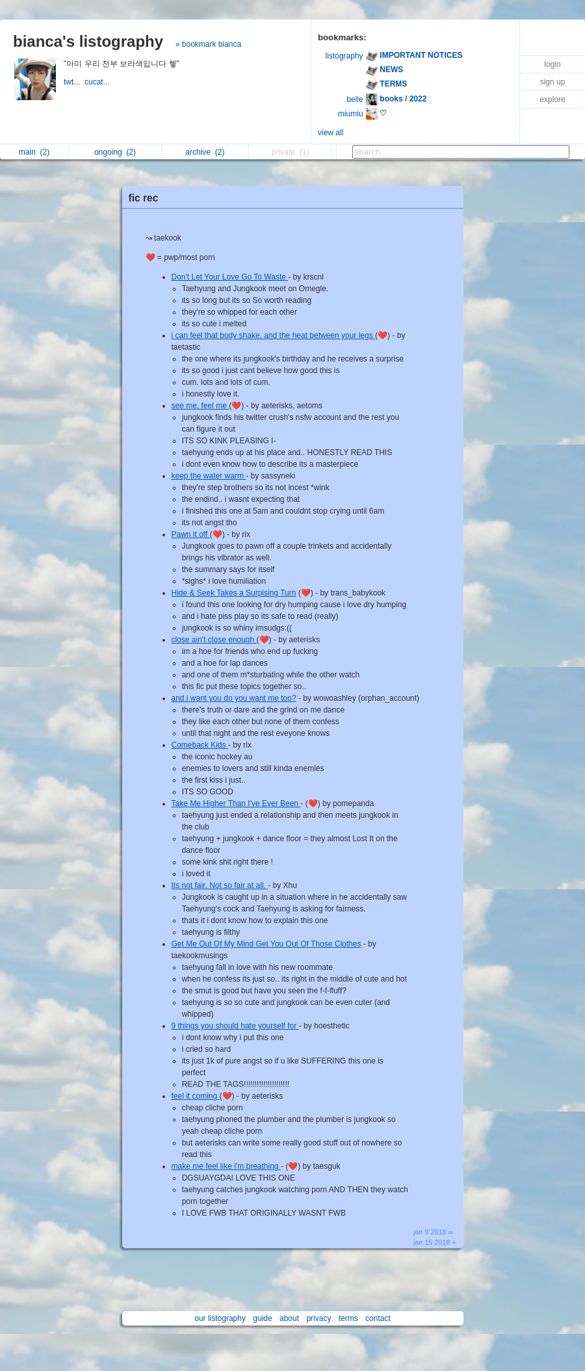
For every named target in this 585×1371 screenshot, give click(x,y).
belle (354, 99)
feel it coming (196, 1096)
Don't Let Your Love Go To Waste (230, 276)
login (552, 64)
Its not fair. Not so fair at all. (220, 885)
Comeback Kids (200, 745)
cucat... (98, 81)
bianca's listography (88, 41)
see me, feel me (200, 405)
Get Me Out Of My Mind (214, 943)
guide (262, 1318)
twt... (74, 81)
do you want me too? (260, 698)
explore (552, 99)
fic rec (144, 197)
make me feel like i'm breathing (226, 1166)
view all (330, 132)
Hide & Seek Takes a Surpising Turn (234, 592)
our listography (220, 1318)
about (289, 1318)
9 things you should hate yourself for (235, 1025)
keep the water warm (209, 475)
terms (348, 1318)
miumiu (350, 113)
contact (378, 1318)
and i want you (198, 698)
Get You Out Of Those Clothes (308, 943)
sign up (553, 81)
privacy (318, 1318)
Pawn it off (191, 534)
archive (204, 152)
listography (344, 55)
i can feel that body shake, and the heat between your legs (274, 335)
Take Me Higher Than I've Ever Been (236, 803)
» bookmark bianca (208, 44)
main (34, 152)
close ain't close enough (214, 639)
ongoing (115, 152)
